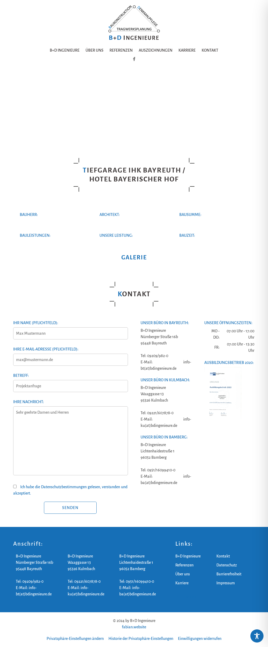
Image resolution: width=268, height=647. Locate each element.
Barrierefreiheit (228, 574)
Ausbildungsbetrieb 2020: (229, 362)
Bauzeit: (187, 235)
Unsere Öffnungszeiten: (228, 323)
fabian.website (134, 627)
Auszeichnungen (155, 50)
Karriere (187, 50)
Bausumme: (190, 215)
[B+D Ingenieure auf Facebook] (134, 59)
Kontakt (210, 50)
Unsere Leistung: (116, 235)
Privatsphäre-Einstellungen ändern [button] (75, 638)
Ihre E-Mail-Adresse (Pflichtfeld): (70, 354)
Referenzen (121, 50)
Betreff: (70, 380)
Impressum (225, 583)
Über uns (94, 50)
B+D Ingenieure (65, 50)
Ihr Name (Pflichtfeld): (70, 328)
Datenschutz (226, 565)
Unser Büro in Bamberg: (164, 437)
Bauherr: (29, 215)
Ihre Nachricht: (70, 440)
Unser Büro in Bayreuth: (165, 323)
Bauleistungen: (35, 235)
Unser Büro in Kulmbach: (165, 380)
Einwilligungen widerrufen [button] (199, 638)
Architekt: (110, 215)
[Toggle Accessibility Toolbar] (257, 636)
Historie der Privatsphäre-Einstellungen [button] (140, 638)
